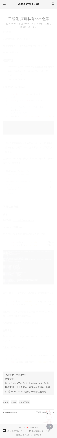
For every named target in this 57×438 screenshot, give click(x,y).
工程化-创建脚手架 (45, 412)
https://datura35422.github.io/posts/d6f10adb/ (27, 383)
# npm (13, 402)
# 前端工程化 (24, 402)
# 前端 (5, 402)
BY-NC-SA (14, 391)
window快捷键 (10, 412)
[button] (4, 4)
